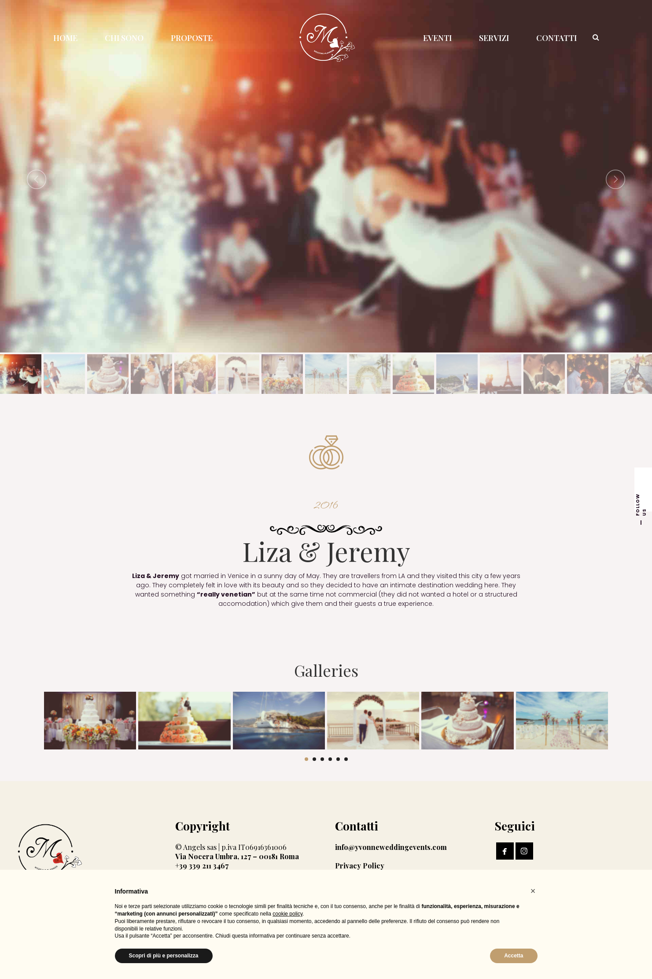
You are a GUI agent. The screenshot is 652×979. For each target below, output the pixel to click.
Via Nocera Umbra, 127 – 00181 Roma (237, 856)
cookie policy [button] (287, 914)
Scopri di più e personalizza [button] (164, 956)
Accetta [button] (513, 956)
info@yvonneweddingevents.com (391, 847)
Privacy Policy (359, 865)
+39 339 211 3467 (201, 865)
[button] (533, 891)
